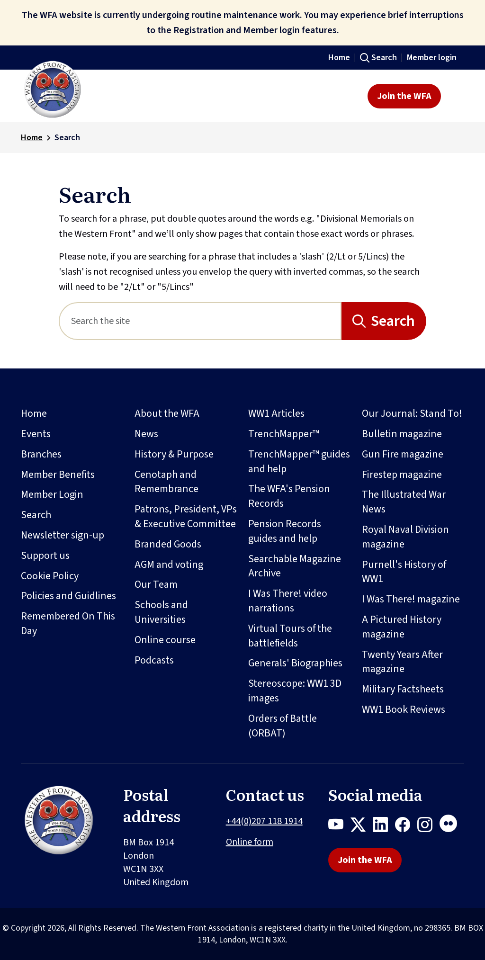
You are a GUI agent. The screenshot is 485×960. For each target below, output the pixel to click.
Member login (432, 57)
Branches (41, 454)
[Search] (200, 321)
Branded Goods (168, 544)
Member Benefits (58, 474)
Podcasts (154, 660)
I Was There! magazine (411, 599)
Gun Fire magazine (402, 454)
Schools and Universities (161, 612)
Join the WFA (404, 96)
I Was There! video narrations (287, 601)
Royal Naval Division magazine (405, 537)
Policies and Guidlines (68, 595)
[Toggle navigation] (455, 96)
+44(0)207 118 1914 (264, 821)
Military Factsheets (403, 689)
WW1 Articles (276, 413)
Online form (249, 842)
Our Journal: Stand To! (412, 413)
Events (36, 433)
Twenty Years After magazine (402, 662)
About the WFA (167, 413)
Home (339, 57)
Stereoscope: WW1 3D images (294, 691)
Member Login (52, 494)
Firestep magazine (402, 474)
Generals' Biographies (295, 663)
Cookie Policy (50, 575)
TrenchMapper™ (283, 433)
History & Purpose (174, 454)
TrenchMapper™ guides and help (299, 461)
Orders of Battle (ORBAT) (282, 726)
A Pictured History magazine (401, 627)
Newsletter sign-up (62, 535)
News (146, 433)
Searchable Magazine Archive (294, 566)
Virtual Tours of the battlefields (290, 636)
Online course (165, 639)
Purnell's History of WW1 (404, 572)
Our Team (156, 584)
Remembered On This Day (68, 623)
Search (384, 57)
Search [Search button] (393, 321)
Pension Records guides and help (284, 531)
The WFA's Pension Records (289, 496)
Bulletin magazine (402, 433)
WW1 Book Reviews (403, 709)
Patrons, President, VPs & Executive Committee (186, 516)
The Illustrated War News (404, 502)
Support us (45, 555)
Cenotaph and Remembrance (166, 482)
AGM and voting (169, 564)
